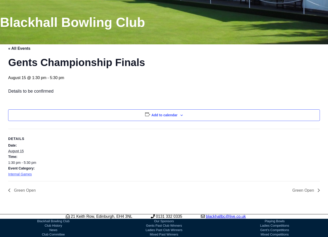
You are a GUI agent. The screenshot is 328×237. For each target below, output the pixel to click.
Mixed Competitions (274, 234)
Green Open (24, 190)
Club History (53, 225)
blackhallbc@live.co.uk (226, 216)
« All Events (19, 48)
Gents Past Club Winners (164, 225)
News (53, 230)
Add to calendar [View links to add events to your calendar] (164, 115)
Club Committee (53, 234)
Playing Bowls (275, 221)
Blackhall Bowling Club (53, 221)
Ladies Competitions (274, 225)
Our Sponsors (164, 221)
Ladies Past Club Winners (164, 230)
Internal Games (20, 174)
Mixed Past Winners (164, 234)
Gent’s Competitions (274, 230)
